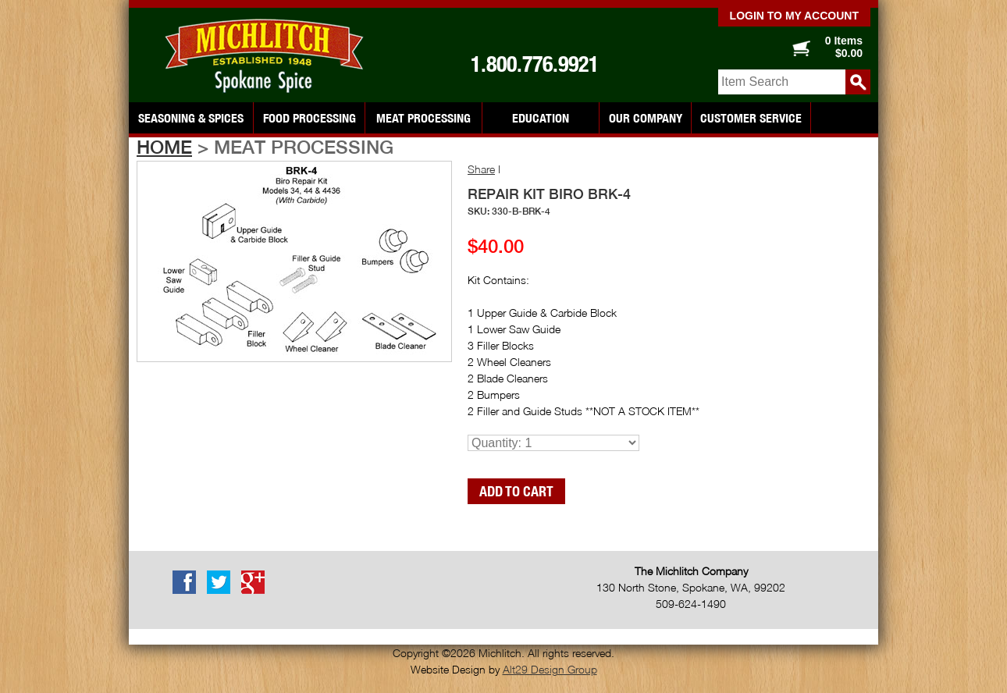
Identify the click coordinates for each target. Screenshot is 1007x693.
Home (164, 147)
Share (481, 169)
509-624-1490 (691, 603)
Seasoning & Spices (191, 118)
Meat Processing (423, 118)
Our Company (645, 118)
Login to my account (794, 15)
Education (540, 118)
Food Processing (309, 118)
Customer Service (751, 118)
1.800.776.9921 (535, 64)
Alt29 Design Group (550, 669)
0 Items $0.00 (844, 46)
